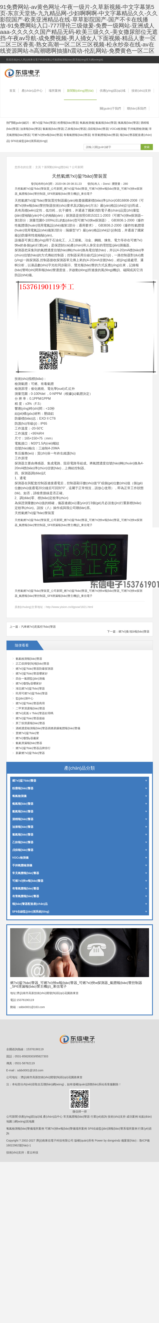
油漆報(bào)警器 (30, 128)
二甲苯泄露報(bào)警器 (30, 708)
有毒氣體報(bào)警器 (77, 134)
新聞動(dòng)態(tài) (80, 90)
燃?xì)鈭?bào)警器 (44, 122)
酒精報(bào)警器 (79, 819)
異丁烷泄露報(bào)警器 (30, 723)
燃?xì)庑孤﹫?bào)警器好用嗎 (34, 713)
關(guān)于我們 (110, 108)
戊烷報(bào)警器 (97, 128)
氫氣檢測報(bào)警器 (29, 658)
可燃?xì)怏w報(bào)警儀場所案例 (66, 1128)
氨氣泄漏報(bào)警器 (29, 743)
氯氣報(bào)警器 (53, 128)
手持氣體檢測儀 (137, 128)
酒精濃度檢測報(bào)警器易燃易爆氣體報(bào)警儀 (48, 728)
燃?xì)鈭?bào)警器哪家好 (32, 673)
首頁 (12, 90)
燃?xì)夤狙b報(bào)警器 (134, 631)
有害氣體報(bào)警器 (105, 134)
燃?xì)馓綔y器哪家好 (29, 683)
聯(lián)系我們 (136, 108)
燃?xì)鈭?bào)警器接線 (30, 718)
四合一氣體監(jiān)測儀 (30, 678)
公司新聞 (77, 167)
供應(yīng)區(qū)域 (113, 90)
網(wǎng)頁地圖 (24, 1121)
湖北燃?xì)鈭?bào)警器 (30, 688)
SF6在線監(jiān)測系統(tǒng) (29, 141)
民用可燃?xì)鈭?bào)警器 (32, 693)
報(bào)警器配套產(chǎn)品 (79, 903)
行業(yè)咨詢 (99, 1116)
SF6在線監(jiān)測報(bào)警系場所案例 (112, 1128)
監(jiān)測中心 (24, 698)
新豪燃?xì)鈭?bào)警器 (30, 753)
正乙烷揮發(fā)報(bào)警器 (32, 663)
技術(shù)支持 (141, 90)
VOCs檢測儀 (118, 128)
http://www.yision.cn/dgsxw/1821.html (69, 607)
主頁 (38, 167)
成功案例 (132, 1116)
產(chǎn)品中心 (32, 90)
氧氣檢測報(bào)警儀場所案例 (25, 1128)
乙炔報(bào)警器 (75, 128)
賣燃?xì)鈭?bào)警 (27, 733)
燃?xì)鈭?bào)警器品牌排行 (33, 748)
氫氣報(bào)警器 (128, 122)
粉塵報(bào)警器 (67, 122)
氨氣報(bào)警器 (105, 122)
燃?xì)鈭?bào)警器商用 (30, 703)
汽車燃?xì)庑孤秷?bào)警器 (38, 626)
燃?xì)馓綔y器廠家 (27, 738)
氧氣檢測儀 (87, 122)
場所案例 (55, 90)
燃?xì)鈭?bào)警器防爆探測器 (34, 668)
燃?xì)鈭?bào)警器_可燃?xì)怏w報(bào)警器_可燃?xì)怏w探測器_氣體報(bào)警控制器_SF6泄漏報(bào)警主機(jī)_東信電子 (27, 72)
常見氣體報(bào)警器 (79, 873)
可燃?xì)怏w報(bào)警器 (47, 134)
